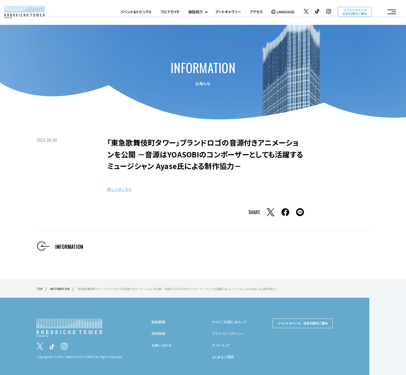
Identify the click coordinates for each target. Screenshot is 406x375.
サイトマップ (222, 345)
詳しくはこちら (123, 188)
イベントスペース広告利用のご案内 (354, 13)
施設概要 (159, 321)
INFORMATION (62, 288)
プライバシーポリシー (230, 333)
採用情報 (159, 333)
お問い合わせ (163, 345)
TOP (40, 288)
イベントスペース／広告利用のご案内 (302, 323)
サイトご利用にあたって (232, 321)
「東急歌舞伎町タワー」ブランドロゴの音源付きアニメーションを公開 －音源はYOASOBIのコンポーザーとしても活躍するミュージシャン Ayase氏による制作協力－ (201, 288)
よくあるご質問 (225, 356)
